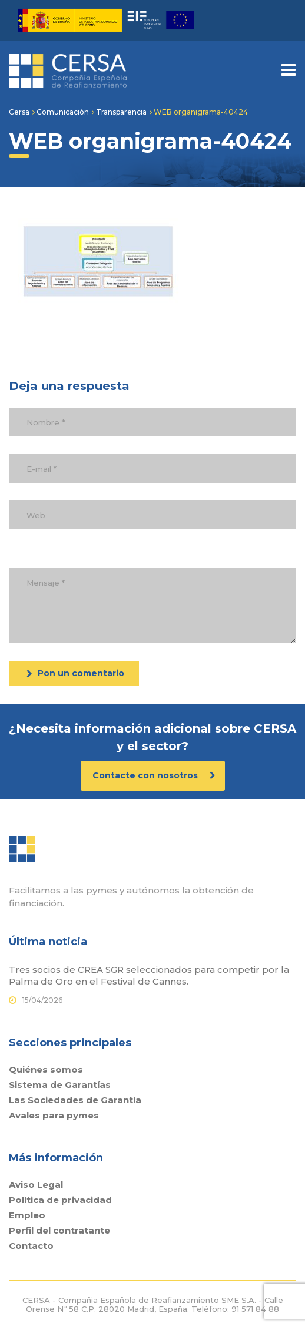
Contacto (31, 1246)
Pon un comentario (75, 673)
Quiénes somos (46, 1069)
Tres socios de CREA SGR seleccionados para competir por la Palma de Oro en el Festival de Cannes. (149, 975)
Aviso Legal (36, 1185)
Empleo (27, 1215)
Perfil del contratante (59, 1230)
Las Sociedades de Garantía (75, 1100)
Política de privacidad (60, 1200)
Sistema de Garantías (60, 1085)
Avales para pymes (54, 1115)
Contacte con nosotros (154, 775)
